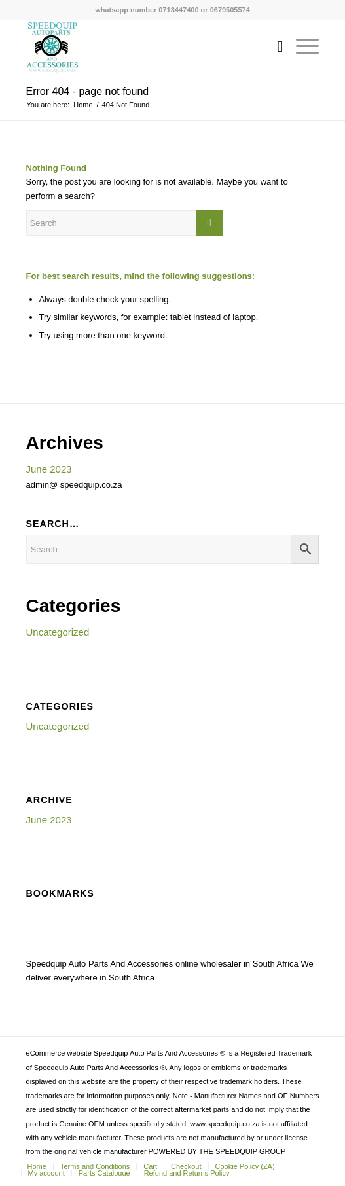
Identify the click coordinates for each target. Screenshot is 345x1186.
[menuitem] (273, 46)
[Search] (273, 46)
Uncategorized (58, 632)
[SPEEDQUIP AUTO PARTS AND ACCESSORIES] (143, 46)
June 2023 (49, 469)
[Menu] (301, 46)
